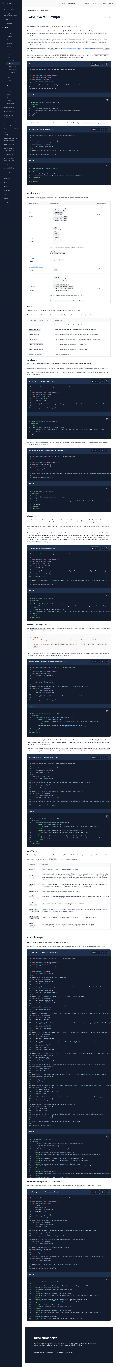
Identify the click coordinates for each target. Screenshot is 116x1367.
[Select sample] (95, 63)
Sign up (110, 3)
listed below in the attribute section (78, 48)
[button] (11, 14)
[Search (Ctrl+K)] (89, 3)
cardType (31, 238)
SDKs (63, 3)
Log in (104, 3)
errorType (32, 286)
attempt (31, 258)
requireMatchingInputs (36, 267)
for (30, 213)
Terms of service (39, 1353)
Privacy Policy (50, 1353)
